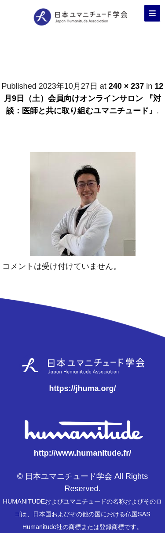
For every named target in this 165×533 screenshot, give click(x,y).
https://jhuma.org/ (82, 388)
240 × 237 (126, 86)
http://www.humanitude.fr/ (82, 453)
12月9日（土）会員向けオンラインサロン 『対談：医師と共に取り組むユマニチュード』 (83, 98)
